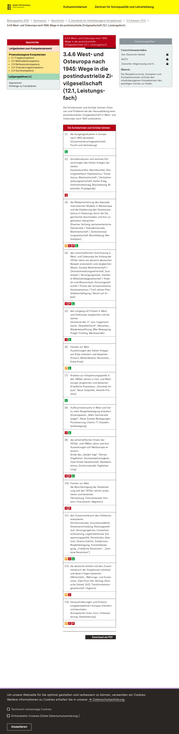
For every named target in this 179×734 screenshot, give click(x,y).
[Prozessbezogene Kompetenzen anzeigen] (27, 50)
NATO (124, 56)
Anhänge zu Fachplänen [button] (22, 82)
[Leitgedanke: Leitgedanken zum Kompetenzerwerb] (30, 44)
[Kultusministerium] (73, 7)
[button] (20, 72)
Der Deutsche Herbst (133, 51)
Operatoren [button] (15, 78)
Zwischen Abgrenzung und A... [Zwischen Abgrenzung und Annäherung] (138, 60)
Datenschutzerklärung (108, 699)
